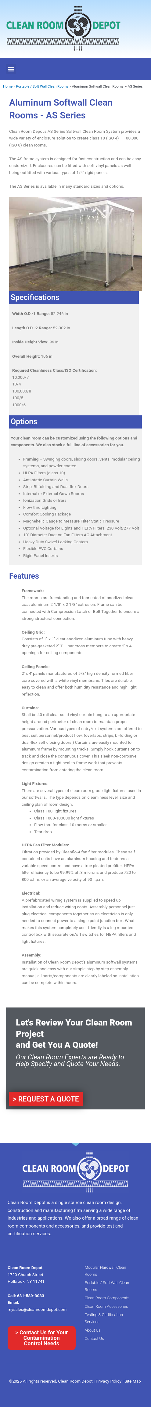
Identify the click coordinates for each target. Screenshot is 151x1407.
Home (8, 86)
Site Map (132, 1381)
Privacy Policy (109, 1381)
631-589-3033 (30, 1295)
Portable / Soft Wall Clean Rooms (42, 86)
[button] (11, 69)
